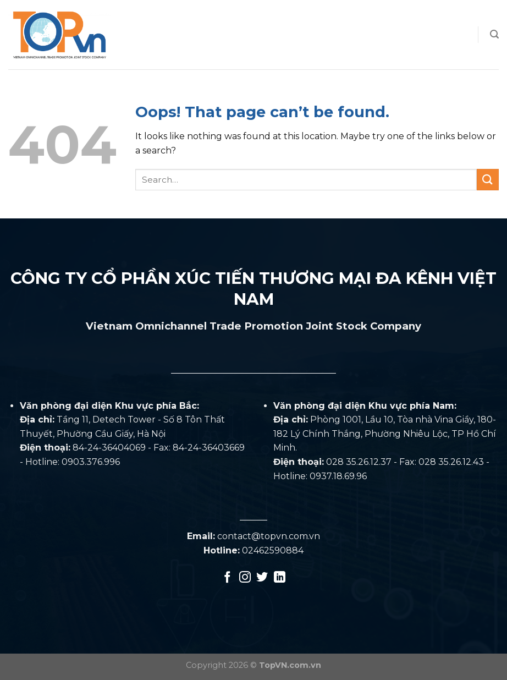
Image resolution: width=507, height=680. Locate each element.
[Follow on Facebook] (227, 578)
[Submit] (488, 179)
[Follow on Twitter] (262, 578)
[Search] (494, 34)
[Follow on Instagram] (245, 578)
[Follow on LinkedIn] (279, 578)
